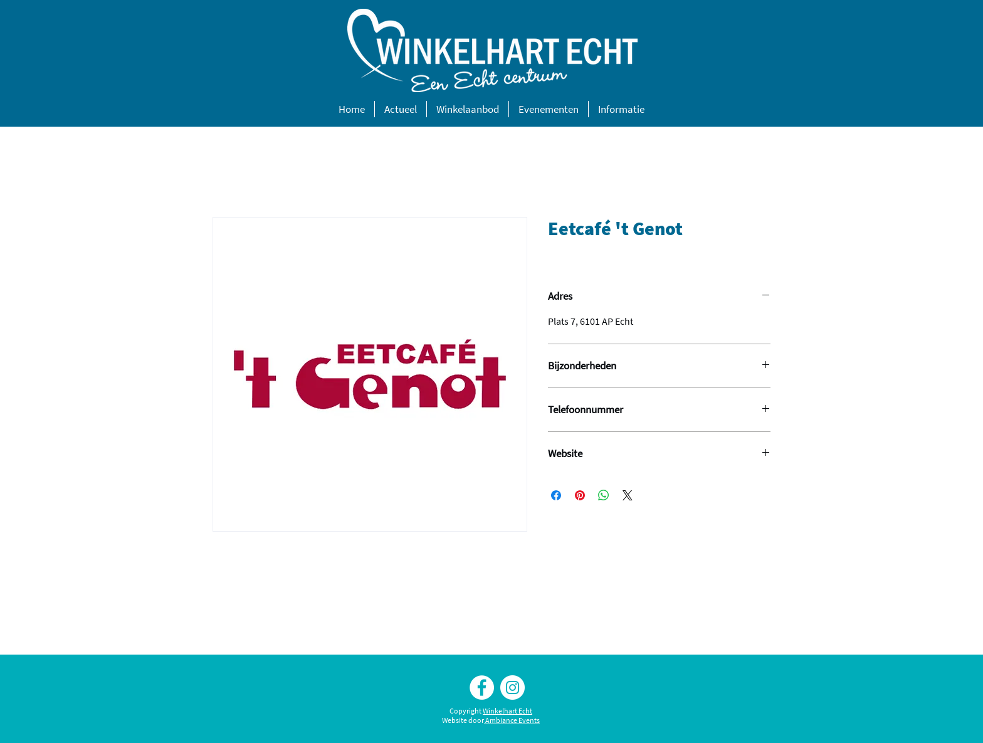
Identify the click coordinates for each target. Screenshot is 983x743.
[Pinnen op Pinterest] (579, 495)
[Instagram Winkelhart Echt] (512, 687)
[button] (400, 109)
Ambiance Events (512, 720)
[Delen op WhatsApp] (603, 495)
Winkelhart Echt (507, 710)
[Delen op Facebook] (556, 495)
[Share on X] (627, 495)
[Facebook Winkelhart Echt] (482, 687)
